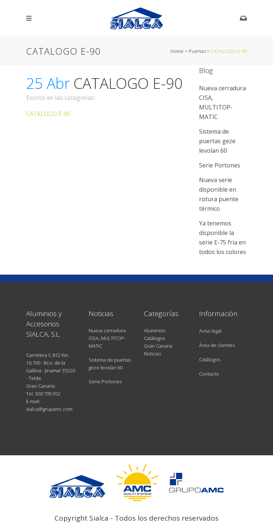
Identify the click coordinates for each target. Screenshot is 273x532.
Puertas (197, 51)
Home (177, 51)
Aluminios (154, 330)
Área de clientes (217, 345)
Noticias (152, 353)
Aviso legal (210, 330)
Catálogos (154, 338)
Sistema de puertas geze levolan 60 (217, 141)
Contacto (209, 373)
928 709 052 (47, 393)
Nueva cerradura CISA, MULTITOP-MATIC (107, 338)
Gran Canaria (158, 346)
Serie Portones (219, 165)
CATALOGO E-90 (48, 114)
